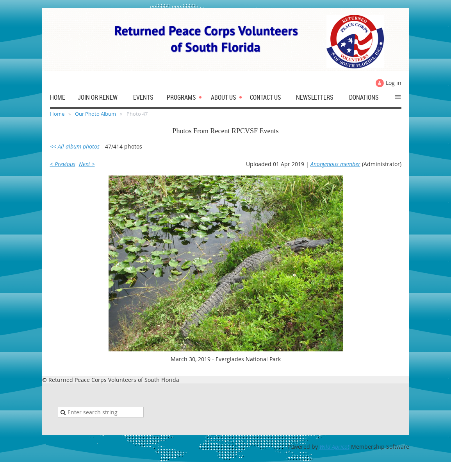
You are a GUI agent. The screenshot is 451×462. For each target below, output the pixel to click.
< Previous (62, 164)
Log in (393, 82)
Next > (87, 164)
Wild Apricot (334, 446)
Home (57, 113)
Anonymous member (335, 164)
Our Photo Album (95, 113)
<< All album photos (75, 146)
